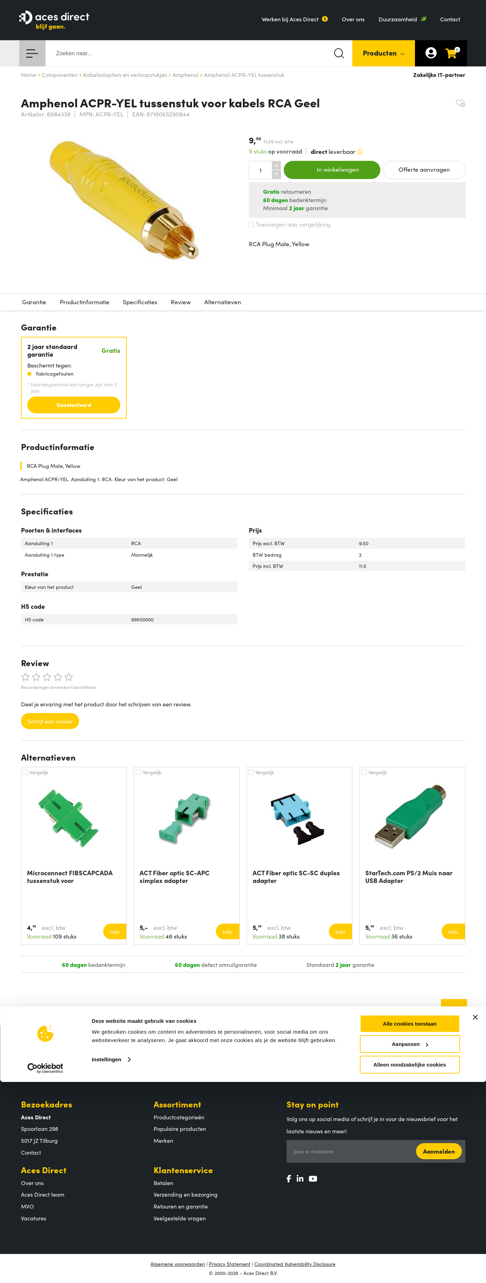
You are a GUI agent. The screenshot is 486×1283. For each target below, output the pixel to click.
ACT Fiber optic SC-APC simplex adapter (175, 876)
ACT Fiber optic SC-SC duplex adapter (296, 876)
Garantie (34, 302)
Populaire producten (180, 1128)
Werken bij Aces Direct (290, 19)
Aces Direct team (42, 1194)
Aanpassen (410, 1245)
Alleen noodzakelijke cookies (409, 1266)
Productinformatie (85, 302)
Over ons (353, 19)
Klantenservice (183, 1169)
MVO (27, 1206)
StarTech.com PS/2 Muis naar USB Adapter (409, 876)
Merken (163, 1140)
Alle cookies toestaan (409, 1225)
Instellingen (106, 1260)
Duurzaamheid (398, 19)
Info (115, 931)
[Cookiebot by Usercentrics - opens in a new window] (45, 1269)
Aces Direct (43, 1169)
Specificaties (140, 302)
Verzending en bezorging (186, 1194)
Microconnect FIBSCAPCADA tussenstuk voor (70, 876)
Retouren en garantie (181, 1206)
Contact (450, 19)
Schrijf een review (50, 721)
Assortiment (177, 1104)
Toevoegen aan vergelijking (289, 224)
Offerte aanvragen (424, 169)
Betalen (163, 1182)
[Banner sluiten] (475, 1218)
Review (181, 302)
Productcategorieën (179, 1117)
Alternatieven (222, 302)
